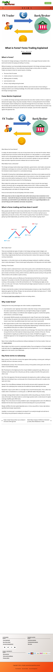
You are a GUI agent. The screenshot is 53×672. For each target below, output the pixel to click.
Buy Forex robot (6, 642)
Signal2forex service (35, 665)
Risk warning (6, 654)
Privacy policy (6, 658)
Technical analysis (32, 640)
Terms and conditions (8, 656)
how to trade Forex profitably (12, 296)
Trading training (26, 53)
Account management (8, 644)
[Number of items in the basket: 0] (3, 8)
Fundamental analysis (33, 642)
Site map (30, 644)
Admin (23, 51)
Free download (6, 640)
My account (48, 3)
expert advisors (8, 343)
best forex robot (17, 348)
